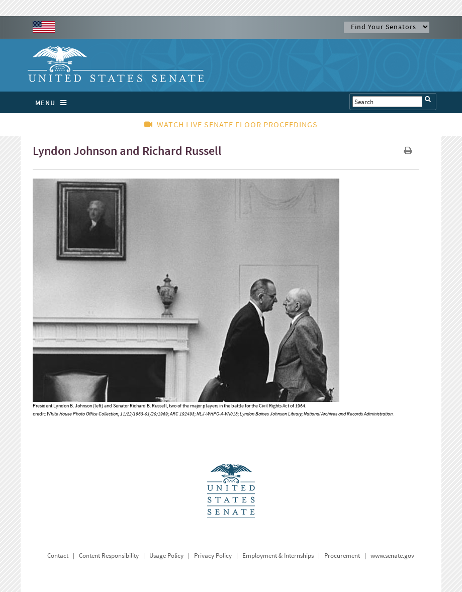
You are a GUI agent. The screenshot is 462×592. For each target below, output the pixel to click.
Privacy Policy (213, 555)
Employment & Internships (278, 555)
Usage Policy (166, 555)
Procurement (342, 555)
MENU (53, 102)
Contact (57, 555)
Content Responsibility (109, 555)
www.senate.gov (392, 555)
